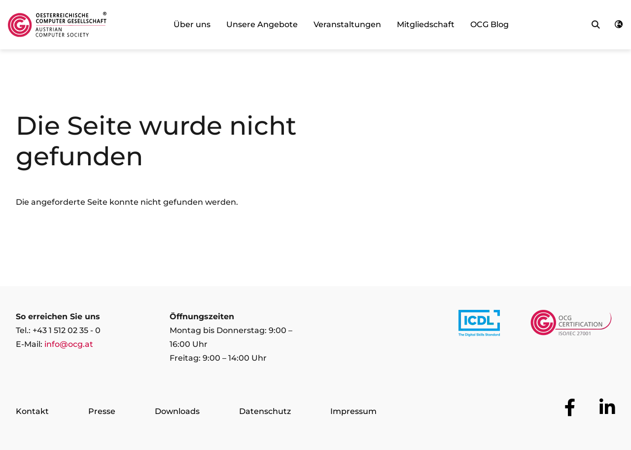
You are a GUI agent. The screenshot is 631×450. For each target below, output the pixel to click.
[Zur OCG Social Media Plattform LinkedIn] (607, 407)
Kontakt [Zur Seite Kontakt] (32, 411)
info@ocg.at (68, 344)
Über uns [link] (192, 24)
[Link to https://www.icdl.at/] (479, 325)
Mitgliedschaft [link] (426, 24)
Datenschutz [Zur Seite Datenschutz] (265, 411)
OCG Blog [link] (489, 24)
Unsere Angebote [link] (262, 24)
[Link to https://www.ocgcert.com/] (571, 325)
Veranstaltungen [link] (347, 24)
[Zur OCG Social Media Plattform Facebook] (570, 407)
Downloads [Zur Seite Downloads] (177, 411)
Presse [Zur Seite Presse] (101, 411)
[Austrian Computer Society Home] (57, 24)
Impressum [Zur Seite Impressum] (353, 411)
